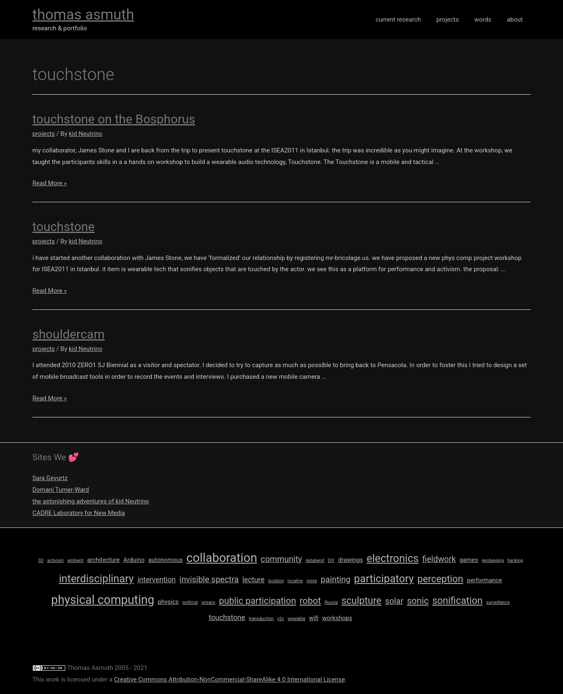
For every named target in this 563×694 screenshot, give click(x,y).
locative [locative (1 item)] (295, 581)
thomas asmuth (83, 14)
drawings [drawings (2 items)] (350, 560)
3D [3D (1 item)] (41, 560)
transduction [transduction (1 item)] (261, 618)
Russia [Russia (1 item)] (331, 602)
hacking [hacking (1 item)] (515, 560)
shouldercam (68, 334)
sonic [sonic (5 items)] (417, 601)
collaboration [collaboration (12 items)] (221, 558)
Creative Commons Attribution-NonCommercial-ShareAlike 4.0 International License (229, 679)
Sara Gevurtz (50, 478)
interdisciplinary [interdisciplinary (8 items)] (96, 578)
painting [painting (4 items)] (335, 579)
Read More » (49, 183)
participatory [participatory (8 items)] (384, 578)
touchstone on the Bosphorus (113, 119)
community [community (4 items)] (281, 559)
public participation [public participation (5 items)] (257, 601)
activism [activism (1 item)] (55, 560)
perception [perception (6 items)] (440, 579)
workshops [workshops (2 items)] (337, 618)
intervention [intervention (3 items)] (156, 580)
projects (455, 19)
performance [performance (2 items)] (484, 580)
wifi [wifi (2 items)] (313, 618)
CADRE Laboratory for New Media (78, 513)
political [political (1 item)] (190, 602)
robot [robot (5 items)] (310, 601)
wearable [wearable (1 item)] (297, 618)
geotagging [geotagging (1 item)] (493, 560)
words (487, 19)
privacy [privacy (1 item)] (208, 602)
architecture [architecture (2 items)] (103, 560)
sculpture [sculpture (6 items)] (361, 600)
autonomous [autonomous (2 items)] (165, 560)
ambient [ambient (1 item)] (75, 560)
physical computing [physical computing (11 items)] (102, 600)
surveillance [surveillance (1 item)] (498, 602)
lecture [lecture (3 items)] (253, 580)
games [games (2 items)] (468, 560)
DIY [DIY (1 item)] (331, 560)
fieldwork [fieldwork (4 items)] (439, 559)
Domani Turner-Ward (60, 489)
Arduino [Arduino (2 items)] (133, 560)
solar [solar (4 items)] (394, 601)
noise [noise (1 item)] (311, 581)
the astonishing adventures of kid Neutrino (90, 501)
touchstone (63, 226)
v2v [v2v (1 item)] (280, 618)
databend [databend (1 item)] (315, 560)
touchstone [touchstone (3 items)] (227, 617)
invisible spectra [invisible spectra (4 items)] (209, 579)
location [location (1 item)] (276, 581)
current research (409, 19)
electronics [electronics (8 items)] (393, 558)
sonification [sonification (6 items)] (457, 600)
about (516, 19)
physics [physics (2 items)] (168, 602)
